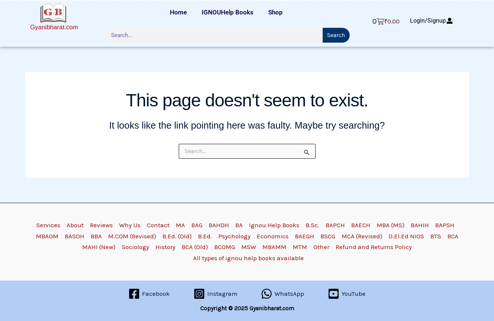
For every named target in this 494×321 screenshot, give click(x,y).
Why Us (130, 225)
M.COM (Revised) (132, 236)
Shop (275, 12)
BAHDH (219, 225)
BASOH (74, 236)
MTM (300, 247)
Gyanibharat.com (54, 27)
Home (178, 12)
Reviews (101, 225)
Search (336, 35)
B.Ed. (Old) (177, 236)
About (75, 225)
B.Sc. (312, 225)
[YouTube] (346, 294)
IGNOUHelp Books (227, 12)
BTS (435, 236)
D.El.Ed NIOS (406, 236)
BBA (96, 236)
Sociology (135, 247)
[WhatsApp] (283, 294)
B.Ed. (205, 236)
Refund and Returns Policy (374, 247)
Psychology (234, 236)
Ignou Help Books (274, 225)
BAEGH (304, 236)
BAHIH (420, 225)
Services (48, 225)
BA (239, 225)
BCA (452, 236)
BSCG (327, 236)
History (165, 247)
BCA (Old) (195, 247)
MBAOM (47, 236)
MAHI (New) (98, 247)
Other (321, 247)
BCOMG (224, 247)
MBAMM (274, 247)
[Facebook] (149, 294)
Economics (273, 236)
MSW (248, 247)
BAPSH (444, 225)
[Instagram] (215, 294)
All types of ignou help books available (248, 258)
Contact (158, 225)
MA (180, 225)
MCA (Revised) (362, 236)
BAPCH (335, 225)
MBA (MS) (390, 225)
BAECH (360, 225)
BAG (196, 225)
